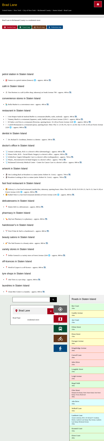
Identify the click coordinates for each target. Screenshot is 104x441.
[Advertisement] (52, 51)
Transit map (24, 27)
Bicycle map (39, 27)
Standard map (10, 27)
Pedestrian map (54, 27)
